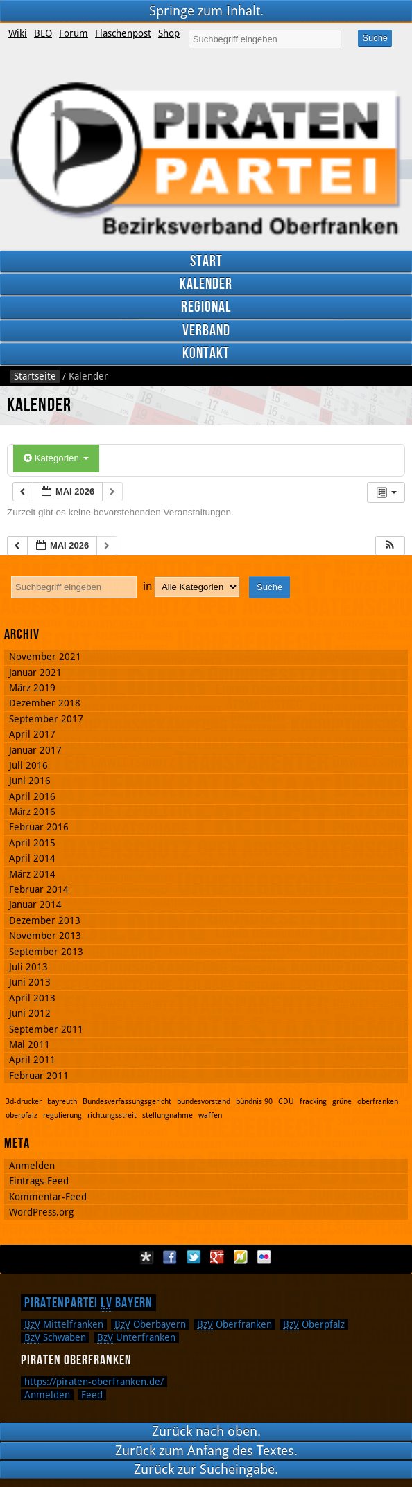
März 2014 (32, 874)
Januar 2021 (35, 672)
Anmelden (32, 1165)
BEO (43, 33)
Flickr (264, 1257)
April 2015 (32, 842)
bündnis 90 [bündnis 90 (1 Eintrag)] (254, 1101)
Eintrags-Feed (39, 1180)
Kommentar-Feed (48, 1196)
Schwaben (55, 1337)
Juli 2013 (28, 966)
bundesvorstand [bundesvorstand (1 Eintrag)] (203, 1101)
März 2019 (32, 687)
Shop (169, 33)
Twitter (193, 1257)
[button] (390, 546)
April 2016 (32, 796)
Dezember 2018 (44, 703)
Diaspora (146, 1257)
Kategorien (56, 458)
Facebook (170, 1257)
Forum (73, 33)
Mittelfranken (63, 1324)
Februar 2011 (39, 1075)
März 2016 (32, 811)
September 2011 (46, 1029)
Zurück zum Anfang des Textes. (206, 1450)
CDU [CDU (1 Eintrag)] (286, 1101)
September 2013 (46, 951)
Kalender (206, 284)
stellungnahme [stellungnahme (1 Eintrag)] (167, 1115)
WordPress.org (41, 1212)
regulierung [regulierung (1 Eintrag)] (62, 1115)
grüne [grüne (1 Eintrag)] (342, 1101)
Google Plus (217, 1257)
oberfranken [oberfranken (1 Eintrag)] (377, 1101)
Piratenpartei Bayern (88, 1302)
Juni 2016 (30, 780)
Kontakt (206, 353)
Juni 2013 (30, 982)
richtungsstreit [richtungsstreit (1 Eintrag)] (112, 1115)
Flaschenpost (123, 33)
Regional (206, 307)
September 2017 (46, 718)
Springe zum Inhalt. (206, 10)
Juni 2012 (30, 1013)
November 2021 (45, 656)
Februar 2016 (39, 826)
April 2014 (32, 858)
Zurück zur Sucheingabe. (206, 1469)
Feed (92, 1394)
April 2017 (32, 734)
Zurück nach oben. (206, 1431)
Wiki (17, 33)
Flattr (241, 1257)
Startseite (35, 376)
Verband (206, 330)
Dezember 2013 (44, 920)
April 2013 (32, 998)
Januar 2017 (35, 750)
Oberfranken (234, 1324)
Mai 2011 (29, 1044)
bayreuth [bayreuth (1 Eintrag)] (62, 1101)
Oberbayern (150, 1324)
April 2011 (32, 1059)
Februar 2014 (39, 889)
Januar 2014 (35, 904)
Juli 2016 (28, 765)
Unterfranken (136, 1337)
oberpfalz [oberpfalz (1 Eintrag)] (21, 1115)
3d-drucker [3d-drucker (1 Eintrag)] (24, 1101)
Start (206, 261)
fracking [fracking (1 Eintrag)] (313, 1101)
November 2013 (45, 935)
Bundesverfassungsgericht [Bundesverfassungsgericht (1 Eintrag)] (127, 1101)
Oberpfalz (314, 1324)
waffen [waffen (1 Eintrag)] (210, 1115)
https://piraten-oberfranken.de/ (94, 1381)
